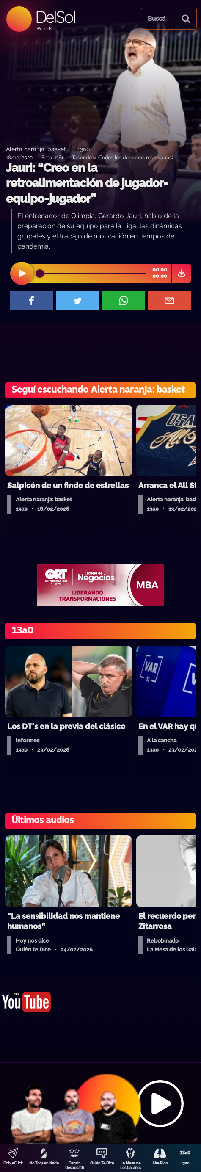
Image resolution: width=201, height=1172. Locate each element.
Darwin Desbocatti (74, 1165)
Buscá (156, 18)
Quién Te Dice (102, 1163)
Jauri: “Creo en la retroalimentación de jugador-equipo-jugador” (87, 183)
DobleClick (13, 1163)
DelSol (55, 16)
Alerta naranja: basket (36, 148)
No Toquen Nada (44, 1163)
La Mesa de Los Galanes (130, 1165)
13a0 (185, 1163)
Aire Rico (160, 1163)
